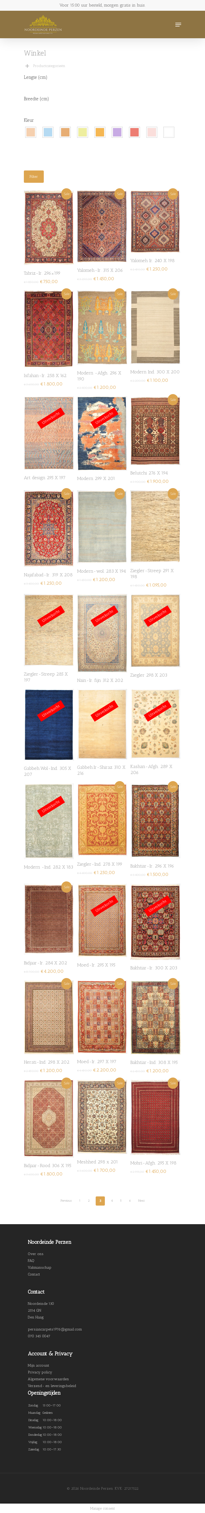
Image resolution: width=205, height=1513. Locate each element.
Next (141, 1200)
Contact (34, 1274)
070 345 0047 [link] (39, 1336)
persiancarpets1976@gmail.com (55, 1329)
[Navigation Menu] (178, 24)
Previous (66, 1200)
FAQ (31, 1260)
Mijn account (38, 1365)
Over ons (36, 1254)
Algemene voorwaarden (48, 1379)
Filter (34, 176)
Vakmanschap (39, 1267)
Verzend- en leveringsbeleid (52, 1386)
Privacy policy (40, 1372)
